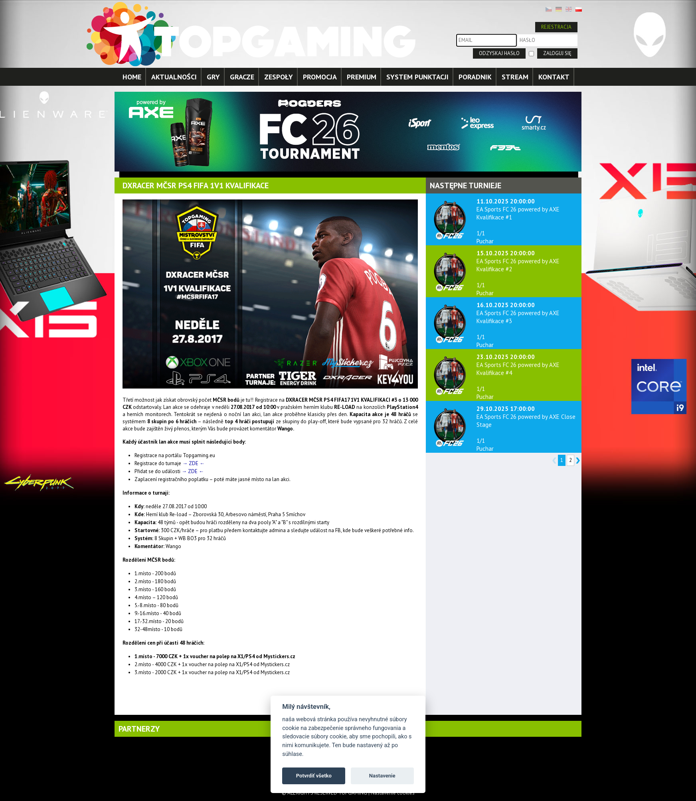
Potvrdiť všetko (314, 776)
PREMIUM (361, 76)
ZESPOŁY (278, 76)
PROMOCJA (320, 76)
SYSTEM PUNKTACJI (417, 76)
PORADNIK (475, 76)
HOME (132, 76)
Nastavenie (382, 776)
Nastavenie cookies (393, 792)
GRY (213, 76)
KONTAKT (553, 76)
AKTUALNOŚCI (174, 76)
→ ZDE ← (193, 463)
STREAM (515, 76)
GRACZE (242, 76)
